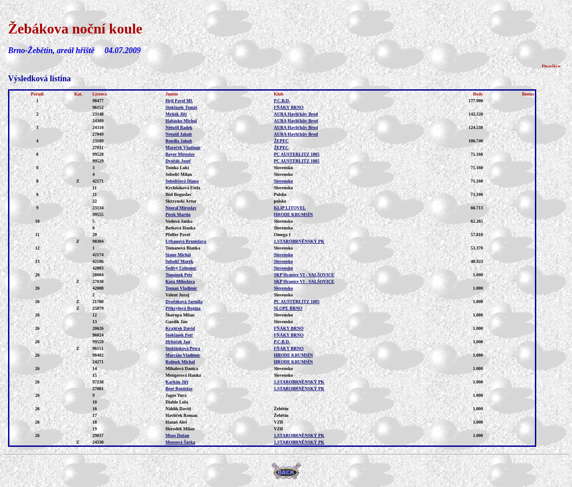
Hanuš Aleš (176, 422)
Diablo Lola (176, 402)
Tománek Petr (178, 274)
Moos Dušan (177, 435)
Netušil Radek (178, 127)
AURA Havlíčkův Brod (296, 114)
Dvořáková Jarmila (183, 301)
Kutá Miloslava (180, 281)
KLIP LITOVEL (290, 207)
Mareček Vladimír (183, 147)
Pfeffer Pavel (177, 234)
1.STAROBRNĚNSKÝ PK (299, 241)
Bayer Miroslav (180, 154)
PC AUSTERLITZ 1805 (297, 154)
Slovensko (283, 181)
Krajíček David (180, 328)
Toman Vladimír (181, 288)
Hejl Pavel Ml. (179, 100)
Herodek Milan (179, 428)
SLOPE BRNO (288, 308)
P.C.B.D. (282, 100)
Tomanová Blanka (182, 248)
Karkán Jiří (176, 381)
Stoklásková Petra (182, 348)
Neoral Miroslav (181, 207)
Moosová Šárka (180, 442)
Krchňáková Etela (182, 187)
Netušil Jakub (178, 134)
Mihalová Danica (181, 368)
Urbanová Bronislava (185, 241)
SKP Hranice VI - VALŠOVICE (304, 274)
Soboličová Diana (181, 181)
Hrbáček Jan (177, 341)
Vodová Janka (179, 221)
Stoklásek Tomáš (181, 107)
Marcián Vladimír (182, 355)
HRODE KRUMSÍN (293, 214)
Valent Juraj (177, 294)
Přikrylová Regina (183, 308)
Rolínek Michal (180, 361)
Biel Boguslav (178, 194)
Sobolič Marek (179, 261)
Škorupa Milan (179, 314)
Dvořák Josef (177, 160)
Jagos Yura (175, 395)
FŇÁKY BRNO (289, 107)
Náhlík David (178, 408)
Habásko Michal (181, 120)
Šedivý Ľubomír (180, 268)
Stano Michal (178, 254)
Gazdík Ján (176, 321)
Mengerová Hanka (183, 375)
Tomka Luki (177, 167)
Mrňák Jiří (176, 114)
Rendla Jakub (178, 140)
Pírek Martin (177, 214)
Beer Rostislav (179, 388)
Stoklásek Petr (179, 335)
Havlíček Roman (181, 415)
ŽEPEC (281, 140)
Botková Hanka (180, 227)
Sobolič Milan (178, 174)
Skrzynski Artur (181, 201)
